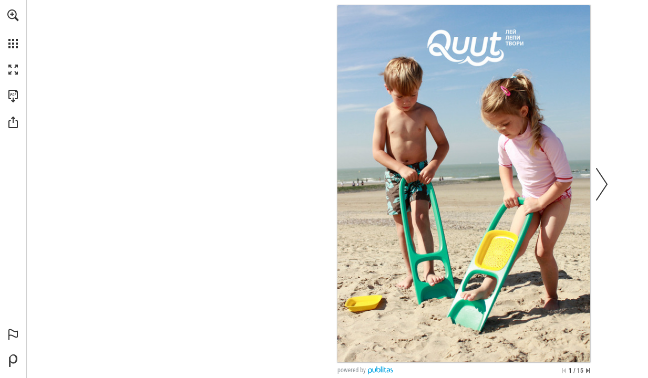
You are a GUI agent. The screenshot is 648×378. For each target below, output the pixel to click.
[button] (13, 15)
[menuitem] (13, 28)
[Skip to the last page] (588, 370)
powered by (351, 370)
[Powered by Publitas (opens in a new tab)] (13, 361)
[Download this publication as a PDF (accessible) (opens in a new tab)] (13, 96)
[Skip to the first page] (564, 370)
